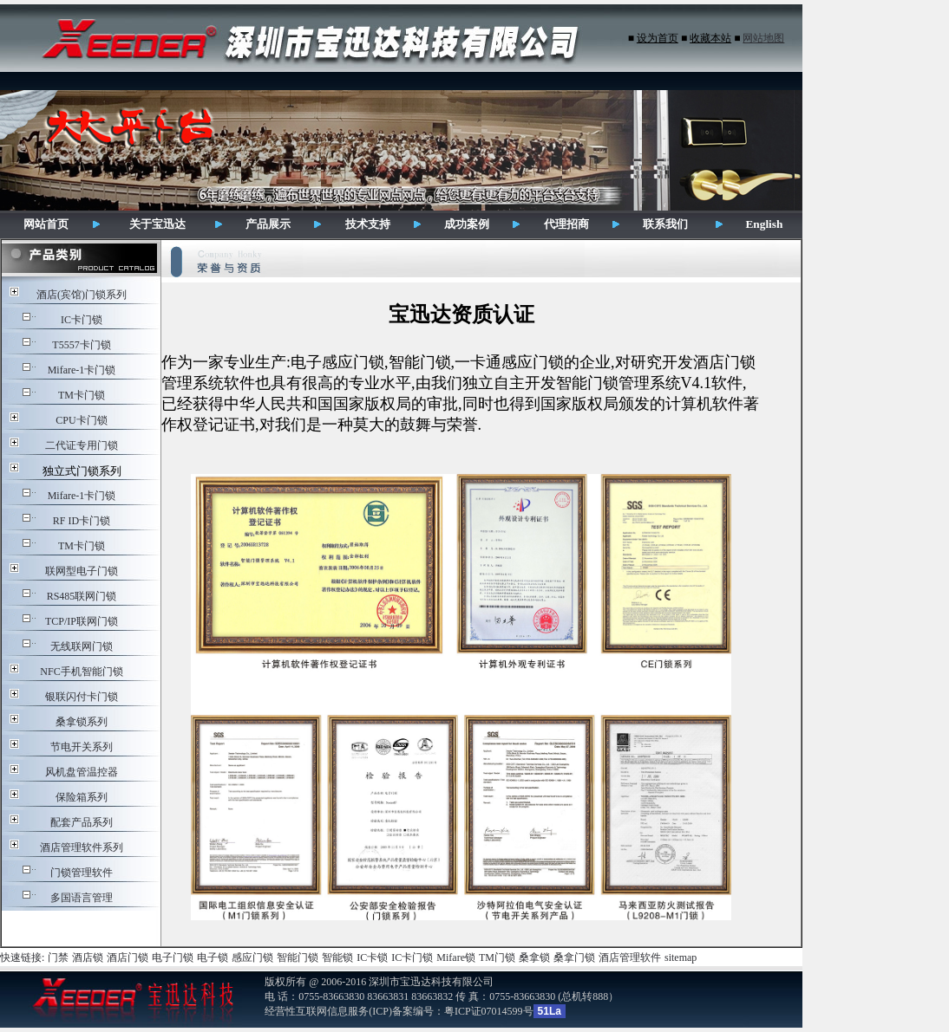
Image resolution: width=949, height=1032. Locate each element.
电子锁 (212, 957)
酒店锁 (87, 957)
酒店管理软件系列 (81, 847)
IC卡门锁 (81, 320)
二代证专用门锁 (81, 445)
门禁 (58, 957)
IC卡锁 (372, 957)
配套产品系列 (81, 822)
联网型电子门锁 (81, 571)
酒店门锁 (127, 957)
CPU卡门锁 (81, 420)
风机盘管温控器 (81, 772)
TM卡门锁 (81, 395)
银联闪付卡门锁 (81, 697)
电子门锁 (172, 957)
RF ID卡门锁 (81, 521)
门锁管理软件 (81, 872)
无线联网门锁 (81, 646)
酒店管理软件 (630, 957)
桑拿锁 (534, 957)
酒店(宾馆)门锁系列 (81, 295)
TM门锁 (497, 957)
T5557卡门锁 (81, 345)
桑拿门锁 (574, 957)
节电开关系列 (81, 747)
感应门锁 (252, 957)
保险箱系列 (82, 797)
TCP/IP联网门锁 (81, 621)
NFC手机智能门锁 (81, 671)
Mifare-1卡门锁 (82, 370)
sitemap (680, 957)
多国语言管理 (81, 898)
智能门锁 (297, 957)
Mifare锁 (455, 957)
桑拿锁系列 (82, 722)
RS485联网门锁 (82, 596)
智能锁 (337, 957)
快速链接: (22, 957)
